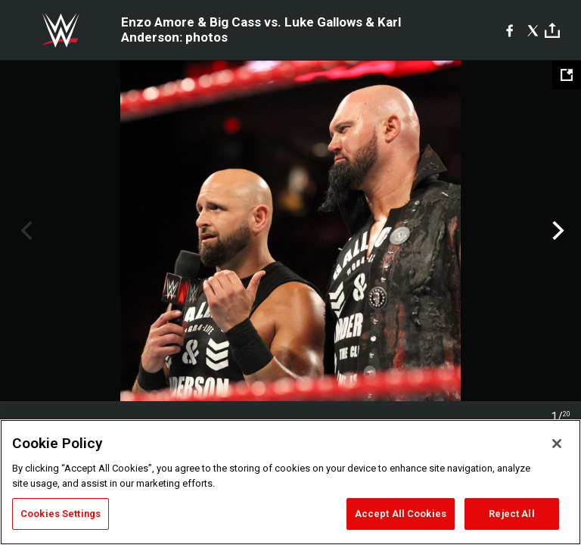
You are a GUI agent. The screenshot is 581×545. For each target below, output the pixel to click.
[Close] (556, 443)
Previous (24, 231)
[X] (533, 30)
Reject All (511, 513)
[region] (290, 482)
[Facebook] (509, 30)
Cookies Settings (60, 513)
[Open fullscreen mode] (566, 75)
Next (556, 231)
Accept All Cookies (400, 513)
